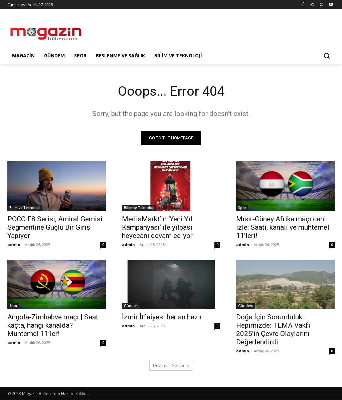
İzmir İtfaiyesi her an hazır (162, 317)
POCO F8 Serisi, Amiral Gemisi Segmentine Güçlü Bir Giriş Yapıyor (55, 227)
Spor (242, 207)
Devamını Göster (171, 366)
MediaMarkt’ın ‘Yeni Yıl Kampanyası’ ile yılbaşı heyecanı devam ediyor (157, 227)
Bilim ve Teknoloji (24, 207)
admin (13, 244)
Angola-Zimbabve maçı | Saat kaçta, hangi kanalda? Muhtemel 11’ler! (52, 325)
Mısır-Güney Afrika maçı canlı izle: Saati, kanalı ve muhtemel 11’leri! (282, 227)
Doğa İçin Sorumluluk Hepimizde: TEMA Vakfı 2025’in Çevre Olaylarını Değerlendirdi (273, 329)
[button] (327, 56)
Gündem (131, 306)
